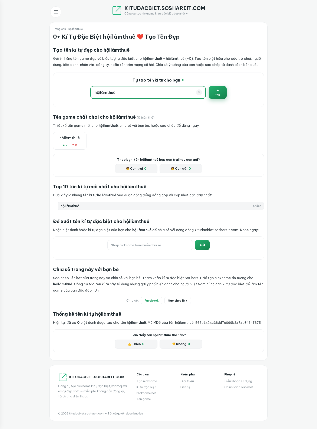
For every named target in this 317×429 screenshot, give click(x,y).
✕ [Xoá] (199, 92)
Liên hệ (185, 387)
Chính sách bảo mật (238, 387)
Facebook (151, 300)
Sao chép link (177, 300)
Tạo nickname (147, 381)
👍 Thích (136, 344)
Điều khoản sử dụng (238, 381)
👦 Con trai (136, 169)
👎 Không (181, 344)
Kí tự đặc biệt (146, 387)
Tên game (144, 399)
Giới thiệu (187, 381)
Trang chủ (59, 29)
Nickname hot (146, 393)
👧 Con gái (181, 169)
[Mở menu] (55, 12)
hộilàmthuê (69, 138)
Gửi (202, 245)
